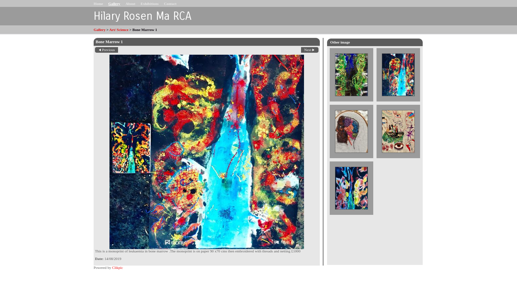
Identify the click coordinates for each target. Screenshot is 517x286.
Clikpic (117, 268)
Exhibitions (149, 4)
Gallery (114, 4)
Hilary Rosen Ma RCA (143, 16)
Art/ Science (118, 30)
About (131, 4)
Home (98, 4)
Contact (170, 4)
